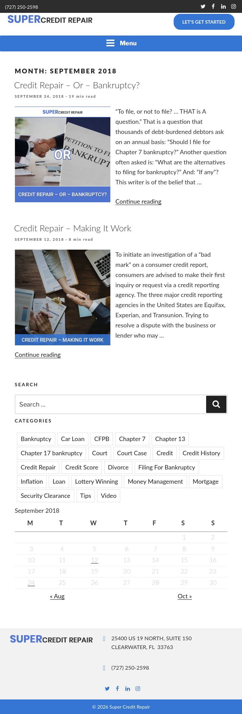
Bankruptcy (36, 438)
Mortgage (206, 481)
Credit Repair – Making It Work (72, 228)
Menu (121, 43)
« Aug (57, 596)
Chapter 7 (132, 438)
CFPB (101, 438)
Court (99, 453)
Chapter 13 (170, 438)
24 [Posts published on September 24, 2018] (31, 582)
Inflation (32, 481)
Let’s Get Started (203, 22)
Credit (164, 453)
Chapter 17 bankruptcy (51, 453)
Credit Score (81, 467)
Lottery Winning (96, 481)
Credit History (201, 453)
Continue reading (138, 201)
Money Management (155, 481)
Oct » (185, 596)
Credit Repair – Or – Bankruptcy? (77, 84)
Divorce (118, 467)
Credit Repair (38, 467)
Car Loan (73, 438)
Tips (85, 495)
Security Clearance (45, 495)
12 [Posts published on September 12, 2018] (94, 559)
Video (108, 495)
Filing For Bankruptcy (166, 467)
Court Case (132, 453)
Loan (58, 481)
